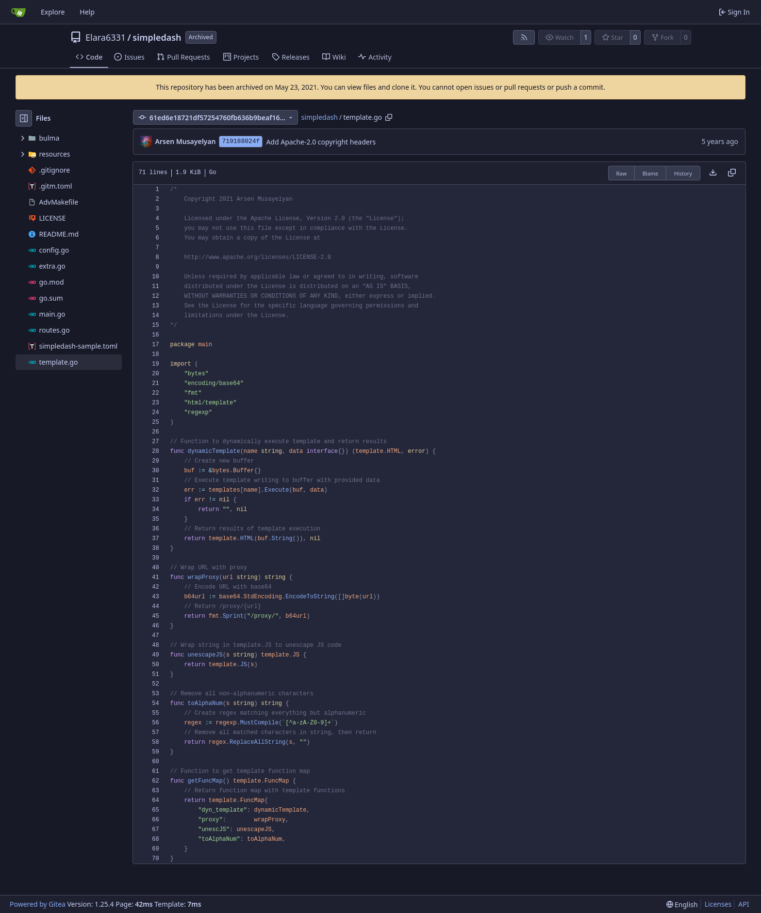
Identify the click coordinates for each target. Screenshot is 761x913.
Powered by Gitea (38, 904)
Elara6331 (105, 37)
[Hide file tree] (24, 118)
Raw (621, 173)
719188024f (241, 141)
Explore (53, 11)
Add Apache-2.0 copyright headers (321, 141)
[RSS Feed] (524, 37)
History (683, 173)
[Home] (18, 12)
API (743, 904)
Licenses (718, 904)
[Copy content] (732, 173)
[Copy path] (388, 117)
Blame (651, 173)
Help (87, 11)
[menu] (682, 904)
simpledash (156, 37)
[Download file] (713, 173)
